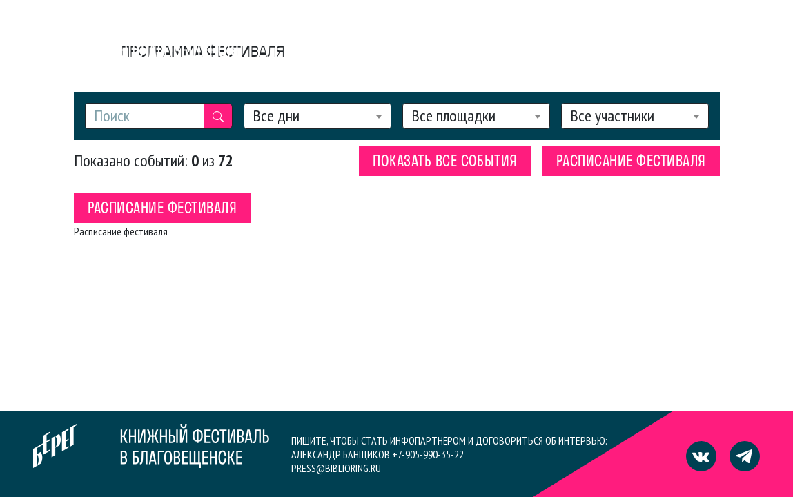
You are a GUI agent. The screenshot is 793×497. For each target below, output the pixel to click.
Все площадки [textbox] (453, 116)
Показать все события (445, 162)
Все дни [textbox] (276, 116)
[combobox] (317, 116)
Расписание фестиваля (631, 162)
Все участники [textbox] (612, 116)
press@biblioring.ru (336, 468)
